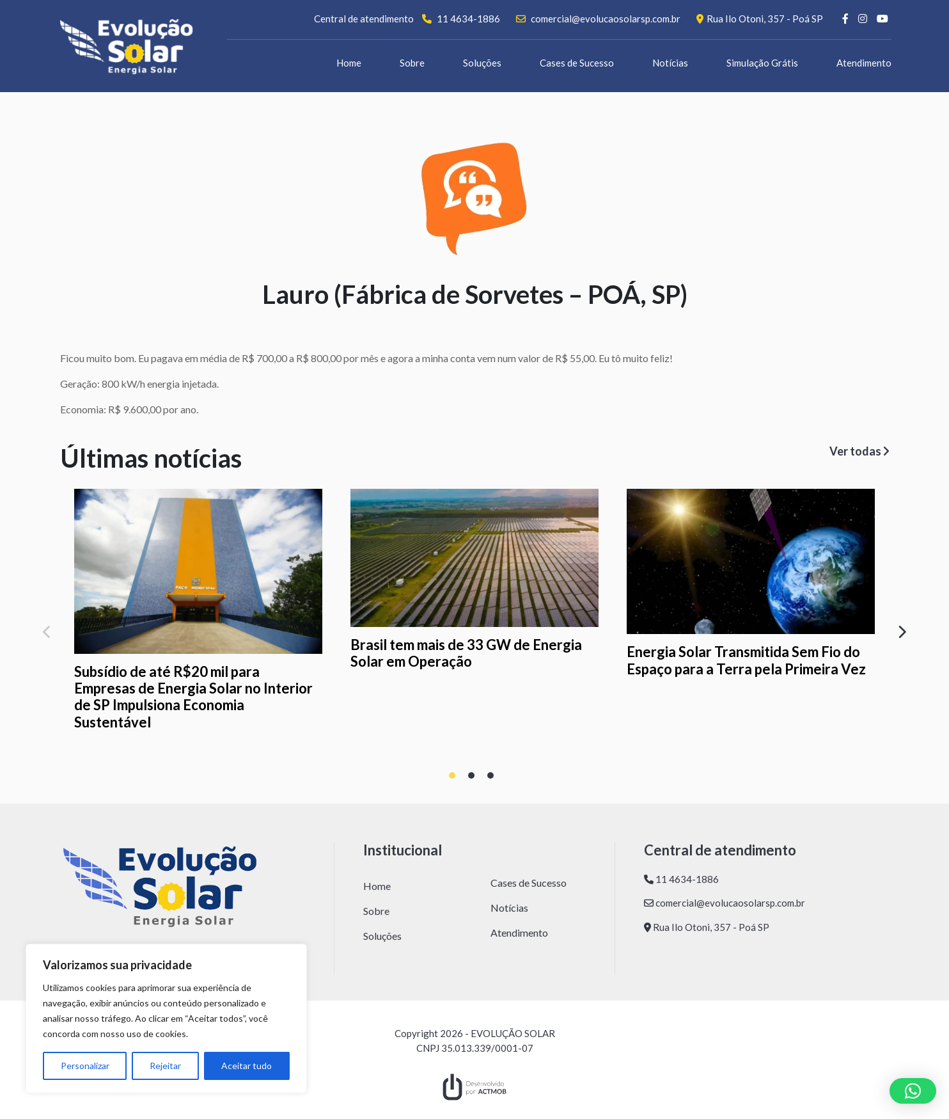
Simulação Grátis (762, 62)
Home (348, 62)
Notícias (670, 62)
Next (898, 629)
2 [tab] (474, 778)
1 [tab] (455, 778)
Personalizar (85, 1065)
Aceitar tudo (246, 1065)
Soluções (482, 62)
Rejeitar (165, 1065)
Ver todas (859, 451)
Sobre (412, 62)
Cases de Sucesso (577, 62)
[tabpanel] (198, 612)
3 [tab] (493, 778)
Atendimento (863, 62)
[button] (913, 1091)
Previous (50, 629)
